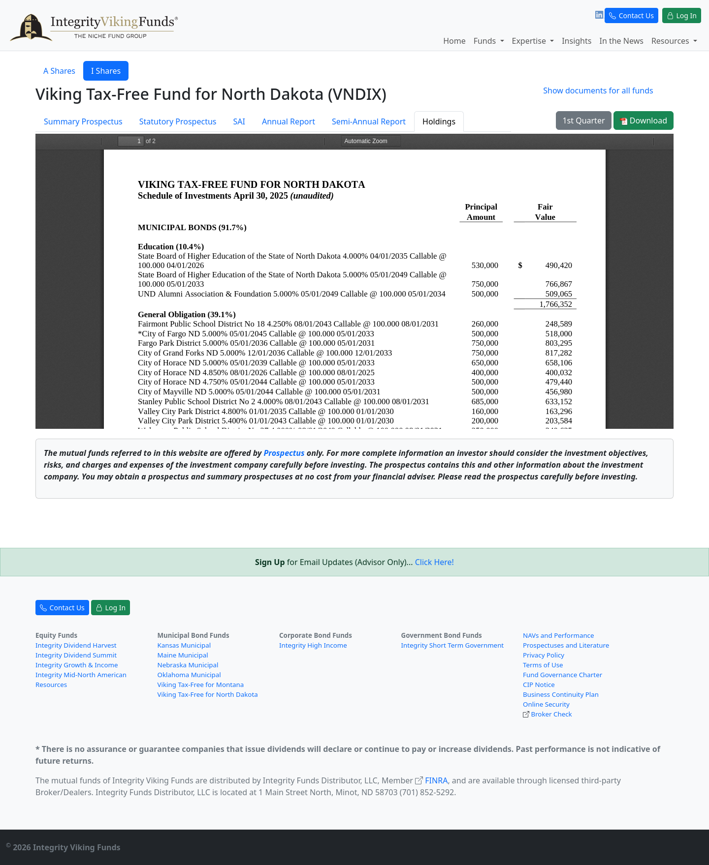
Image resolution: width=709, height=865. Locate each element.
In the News (621, 40)
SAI (239, 121)
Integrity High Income (313, 645)
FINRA (436, 780)
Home (454, 40)
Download (643, 120)
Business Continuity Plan (561, 694)
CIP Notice (539, 684)
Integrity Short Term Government (452, 645)
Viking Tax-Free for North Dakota (208, 694)
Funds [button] (486, 40)
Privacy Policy (543, 655)
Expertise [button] (530, 40)
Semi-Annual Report (369, 121)
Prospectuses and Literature (566, 645)
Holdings (438, 121)
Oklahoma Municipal (189, 674)
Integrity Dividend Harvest (76, 645)
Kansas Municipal (184, 645)
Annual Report (288, 121)
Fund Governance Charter (562, 674)
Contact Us (631, 15)
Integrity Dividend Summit (76, 655)
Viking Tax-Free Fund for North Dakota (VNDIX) (211, 93)
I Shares (106, 70)
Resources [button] (671, 40)
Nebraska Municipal (188, 664)
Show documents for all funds (598, 90)
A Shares (59, 70)
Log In (682, 15)
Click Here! (434, 562)
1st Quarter (583, 120)
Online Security (546, 704)
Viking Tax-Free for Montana (201, 684)
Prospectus (283, 452)
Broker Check (551, 714)
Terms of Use (543, 664)
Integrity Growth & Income (76, 664)
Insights (576, 40)
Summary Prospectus (83, 121)
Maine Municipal (183, 655)
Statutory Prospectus (178, 121)
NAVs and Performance (558, 635)
